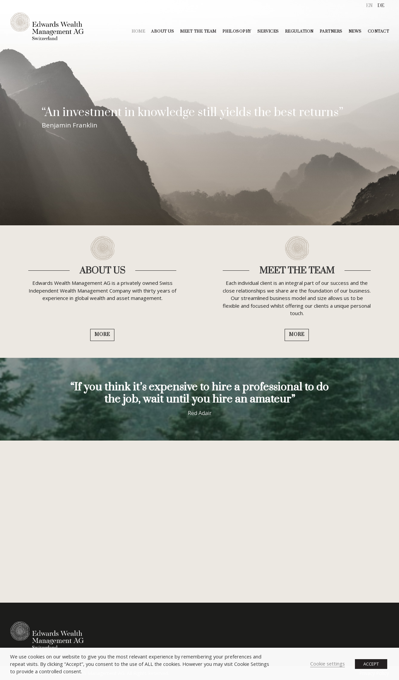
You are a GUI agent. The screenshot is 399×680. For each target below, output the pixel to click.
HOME (138, 31)
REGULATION (299, 31)
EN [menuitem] (369, 6)
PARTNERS (331, 31)
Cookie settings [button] (327, 663)
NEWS (355, 31)
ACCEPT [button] (371, 664)
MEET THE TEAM (198, 31)
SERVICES (268, 31)
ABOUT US (162, 31)
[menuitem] (369, 6)
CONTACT (378, 31)
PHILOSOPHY (236, 31)
